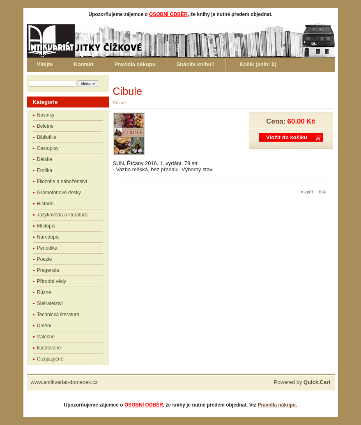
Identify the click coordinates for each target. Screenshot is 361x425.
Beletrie (45, 126)
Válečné (46, 337)
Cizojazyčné (50, 359)
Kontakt (83, 64)
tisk (322, 191)
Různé (44, 292)
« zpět (307, 191)
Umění (44, 326)
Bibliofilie (46, 137)
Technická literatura (58, 314)
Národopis (48, 237)
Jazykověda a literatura (62, 215)
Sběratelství (50, 303)
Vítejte (45, 64)
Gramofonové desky (59, 192)
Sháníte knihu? (196, 64)
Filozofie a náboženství (62, 181)
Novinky (46, 115)
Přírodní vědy (51, 281)
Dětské (44, 159)
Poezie (44, 259)
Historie (45, 204)
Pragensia (48, 270)
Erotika (44, 170)
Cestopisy (48, 148)
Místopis (46, 226)
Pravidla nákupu (135, 64)
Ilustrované (49, 348)
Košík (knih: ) (258, 64)
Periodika (47, 248)
